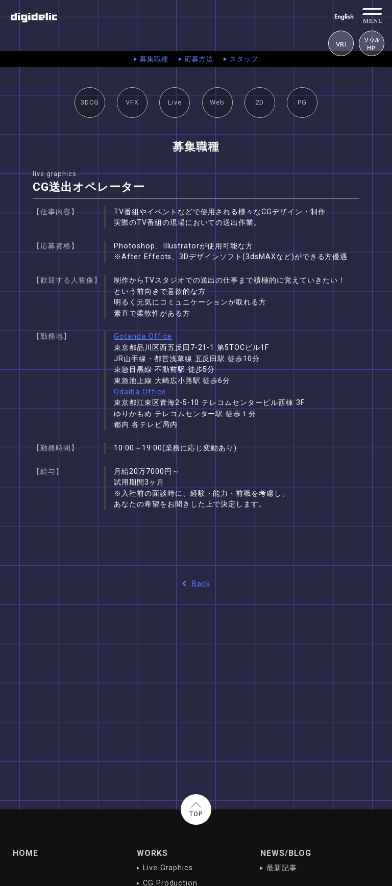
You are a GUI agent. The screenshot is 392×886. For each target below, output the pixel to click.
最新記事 (281, 868)
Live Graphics (168, 868)
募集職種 (154, 59)
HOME (25, 853)
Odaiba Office (140, 392)
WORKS (152, 853)
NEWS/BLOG (285, 853)
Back (196, 583)
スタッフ (244, 59)
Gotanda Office (143, 336)
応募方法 (199, 59)
